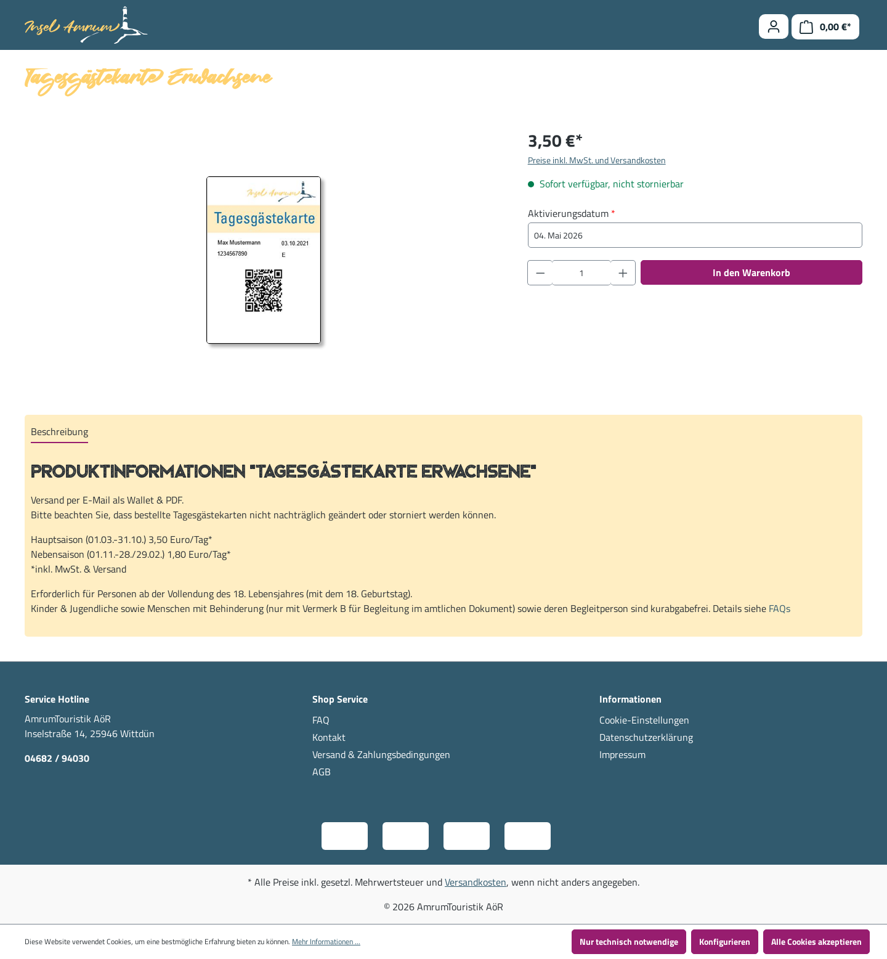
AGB (321, 771)
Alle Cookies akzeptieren (816, 941)
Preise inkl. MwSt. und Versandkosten (597, 159)
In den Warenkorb (751, 272)
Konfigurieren (724, 941)
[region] (264, 260)
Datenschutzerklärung (646, 737)
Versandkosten (475, 882)
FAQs (779, 608)
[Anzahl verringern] (540, 272)
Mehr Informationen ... (326, 941)
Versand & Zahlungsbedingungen (381, 754)
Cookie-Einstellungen (644, 719)
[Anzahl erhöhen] (623, 272)
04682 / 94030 (57, 758)
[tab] (59, 432)
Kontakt (329, 737)
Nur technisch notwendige (629, 941)
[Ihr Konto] (773, 26)
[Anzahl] (581, 272)
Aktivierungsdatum (571, 213)
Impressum (622, 754)
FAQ (321, 719)
